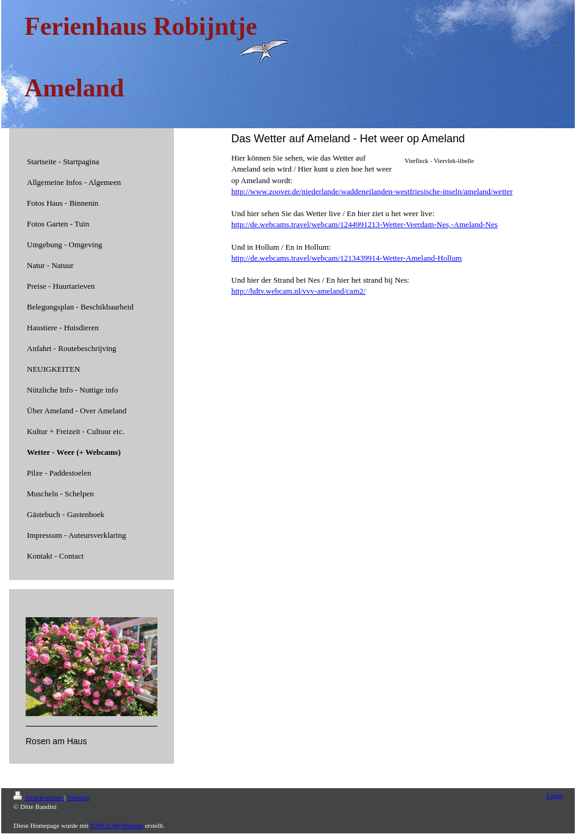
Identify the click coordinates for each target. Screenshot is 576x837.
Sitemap (78, 797)
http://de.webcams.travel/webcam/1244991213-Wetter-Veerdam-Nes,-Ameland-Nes (364, 224)
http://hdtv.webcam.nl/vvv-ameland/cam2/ (298, 290)
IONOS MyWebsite (116, 825)
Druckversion (38, 797)
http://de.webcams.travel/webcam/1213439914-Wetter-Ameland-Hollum (346, 258)
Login (555, 795)
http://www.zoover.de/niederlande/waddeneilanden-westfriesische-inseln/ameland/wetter (372, 191)
